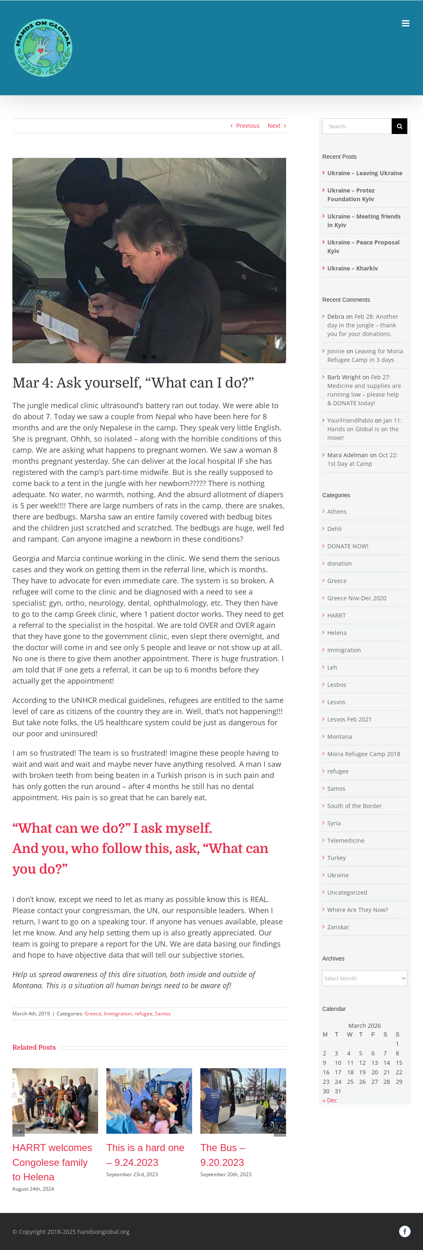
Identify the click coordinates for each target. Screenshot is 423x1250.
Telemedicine (345, 840)
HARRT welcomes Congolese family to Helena (52, 1162)
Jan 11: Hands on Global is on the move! (364, 429)
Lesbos (336, 684)
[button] (18, 1130)
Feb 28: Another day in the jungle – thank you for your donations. (362, 325)
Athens (337, 511)
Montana (339, 736)
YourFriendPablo (350, 420)
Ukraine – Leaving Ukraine (364, 173)
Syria (334, 823)
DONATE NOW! (348, 546)
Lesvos (336, 702)
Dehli (334, 529)
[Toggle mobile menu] (406, 23)
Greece (93, 1013)
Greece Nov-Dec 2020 (356, 598)
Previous (248, 125)
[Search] (399, 126)
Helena (337, 633)
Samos (163, 1013)
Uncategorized (347, 892)
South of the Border (354, 806)
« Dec (329, 1100)
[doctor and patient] (149, 260)
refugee (143, 1013)
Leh (332, 667)
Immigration (118, 1013)
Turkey (336, 858)
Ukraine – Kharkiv (352, 268)
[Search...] (357, 126)
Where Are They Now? (357, 910)
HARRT (336, 615)
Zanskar (338, 927)
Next (274, 125)
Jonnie (336, 351)
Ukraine (338, 875)
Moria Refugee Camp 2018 (363, 754)
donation (339, 563)
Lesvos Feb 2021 (349, 719)
